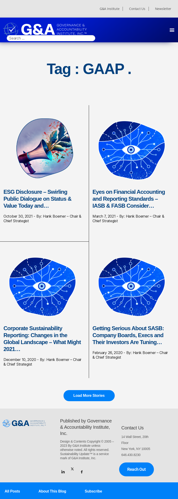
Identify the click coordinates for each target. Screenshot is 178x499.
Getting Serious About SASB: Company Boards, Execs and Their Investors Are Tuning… (128, 335)
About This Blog (52, 491)
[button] (172, 30)
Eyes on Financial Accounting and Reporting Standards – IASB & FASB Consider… (128, 199)
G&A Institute (110, 9)
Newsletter (163, 9)
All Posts (12, 491)
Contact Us (137, 9)
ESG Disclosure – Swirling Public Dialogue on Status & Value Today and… (37, 199)
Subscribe (93, 491)
